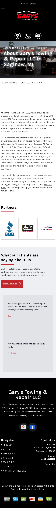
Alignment (6, 147)
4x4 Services (36, 144)
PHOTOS (5, 449)
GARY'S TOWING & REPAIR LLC (19, 48)
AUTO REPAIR (8, 453)
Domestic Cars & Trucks (17, 150)
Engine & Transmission (35, 153)
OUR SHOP (41, 48)
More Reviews (12, 284)
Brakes (35, 147)
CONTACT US (8, 466)
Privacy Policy (38, 489)
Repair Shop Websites (32, 486)
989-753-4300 (21, 404)
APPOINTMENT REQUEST (14, 470)
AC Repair (47, 144)
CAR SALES (7, 458)
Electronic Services (10, 153)
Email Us (50, 464)
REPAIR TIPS (7, 462)
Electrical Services (38, 150)
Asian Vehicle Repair (21, 147)
